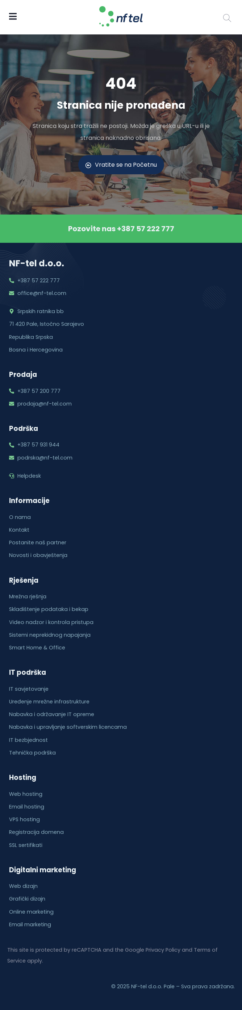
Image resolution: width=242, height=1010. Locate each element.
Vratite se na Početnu (121, 165)
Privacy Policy (163, 949)
